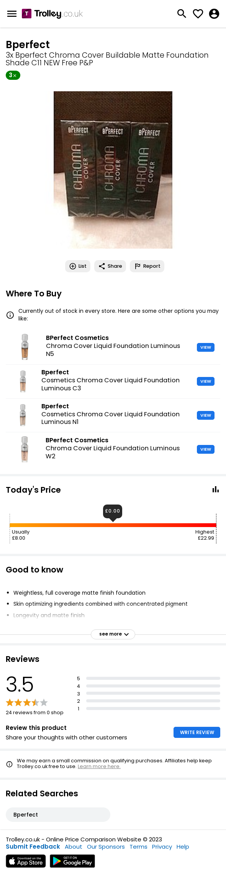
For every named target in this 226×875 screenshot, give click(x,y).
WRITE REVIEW (197, 732)
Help (183, 847)
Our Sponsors (106, 847)
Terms (138, 847)
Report (147, 266)
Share (110, 266)
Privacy (162, 847)
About (73, 847)
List (78, 266)
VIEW (205, 347)
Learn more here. (99, 766)
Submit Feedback (33, 847)
